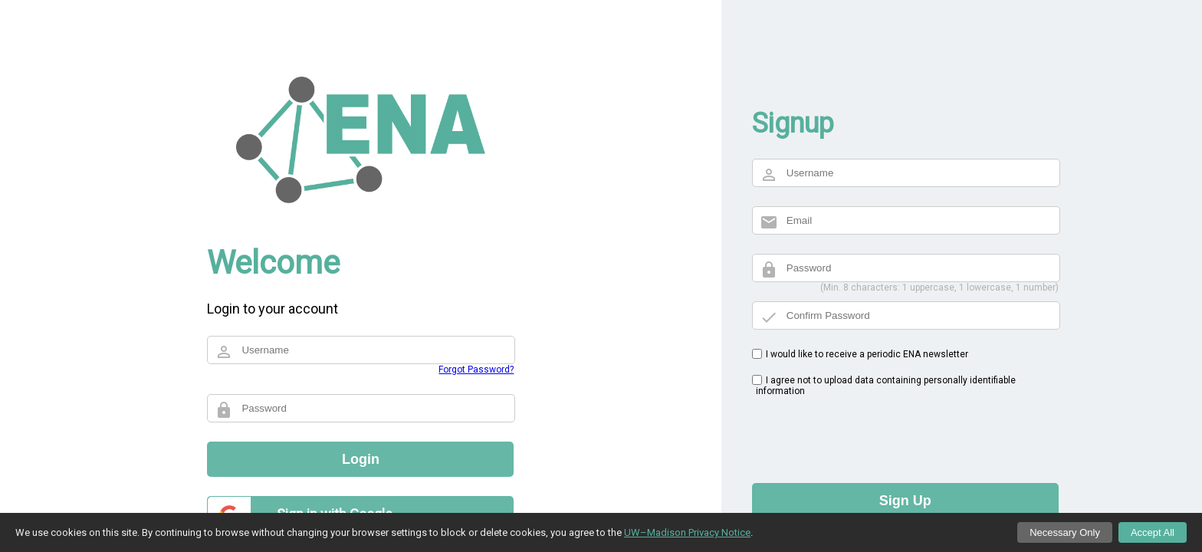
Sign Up (905, 500)
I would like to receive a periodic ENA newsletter (867, 354)
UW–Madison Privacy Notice (687, 532)
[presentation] (868, 434)
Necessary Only (1065, 532)
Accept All (1152, 532)
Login (360, 459)
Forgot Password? (476, 369)
